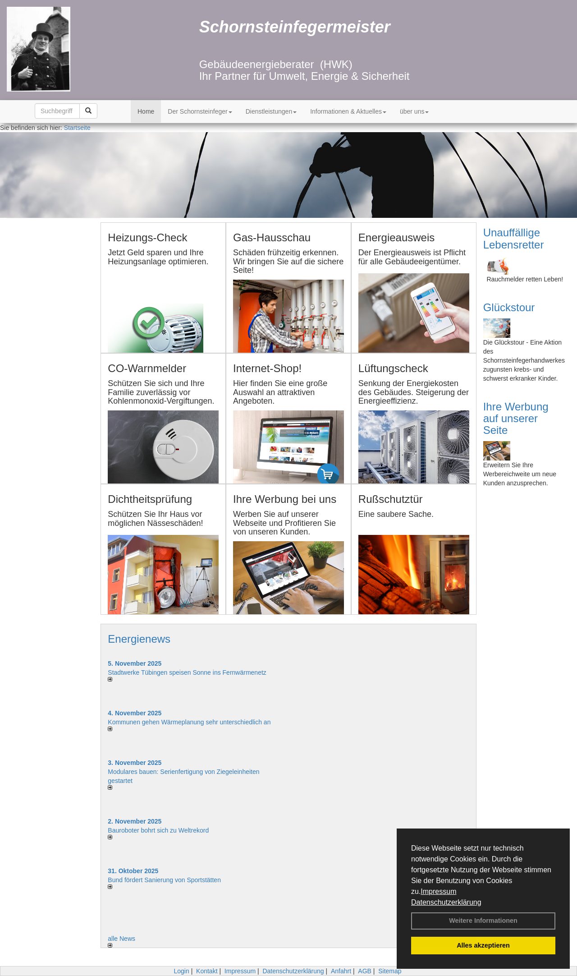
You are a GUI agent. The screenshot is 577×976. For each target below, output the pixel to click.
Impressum (438, 891)
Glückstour (509, 307)
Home (145, 111)
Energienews (139, 639)
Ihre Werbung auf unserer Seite (516, 419)
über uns (414, 111)
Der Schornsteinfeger (200, 111)
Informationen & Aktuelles (348, 111)
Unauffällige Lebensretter (513, 238)
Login (181, 971)
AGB (364, 971)
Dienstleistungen (271, 111)
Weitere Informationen (483, 920)
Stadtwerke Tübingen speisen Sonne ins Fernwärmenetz (187, 672)
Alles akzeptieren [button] (483, 945)
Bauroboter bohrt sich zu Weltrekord (158, 830)
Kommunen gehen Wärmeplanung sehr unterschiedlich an (189, 722)
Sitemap (389, 971)
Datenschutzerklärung (446, 902)
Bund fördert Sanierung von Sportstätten (165, 880)
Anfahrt (341, 971)
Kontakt (206, 971)
